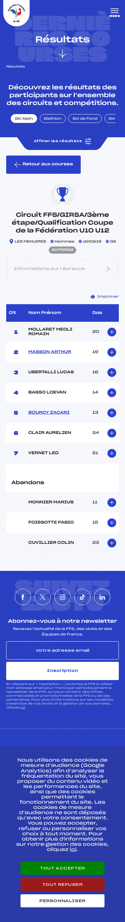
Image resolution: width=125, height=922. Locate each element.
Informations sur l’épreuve (62, 268)
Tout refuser (62, 884)
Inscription (62, 671)
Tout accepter (62, 868)
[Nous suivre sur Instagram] (62, 597)
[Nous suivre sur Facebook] (23, 597)
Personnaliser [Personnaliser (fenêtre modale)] (62, 901)
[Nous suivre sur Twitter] (43, 597)
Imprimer (105, 297)
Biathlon (53, 119)
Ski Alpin (24, 119)
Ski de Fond (85, 119)
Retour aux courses (43, 164)
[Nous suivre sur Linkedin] (102, 597)
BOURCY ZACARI (49, 413)
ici (23, 707)
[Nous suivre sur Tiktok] (82, 597)
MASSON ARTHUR (49, 352)
